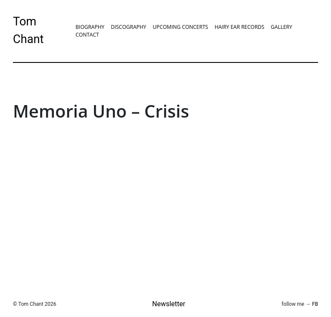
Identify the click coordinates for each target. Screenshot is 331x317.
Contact (87, 34)
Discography (128, 27)
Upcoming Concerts (180, 27)
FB (315, 304)
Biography (89, 27)
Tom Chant (28, 30)
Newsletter (168, 304)
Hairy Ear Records (239, 27)
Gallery (281, 27)
